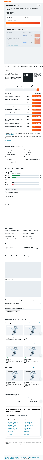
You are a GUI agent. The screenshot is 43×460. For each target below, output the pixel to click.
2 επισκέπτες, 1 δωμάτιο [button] (11, 20)
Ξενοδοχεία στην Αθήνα (28, 426)
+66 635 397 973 (9, 10)
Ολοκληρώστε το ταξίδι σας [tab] (22, 415)
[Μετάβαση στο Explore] (1, 13)
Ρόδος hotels (10, 432)
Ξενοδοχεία (12, 457)
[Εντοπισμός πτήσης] (1, 15)
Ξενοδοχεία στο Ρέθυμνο (28, 423)
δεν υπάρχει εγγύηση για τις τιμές (28, 444)
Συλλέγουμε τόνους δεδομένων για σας (23, 450)
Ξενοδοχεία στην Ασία (18, 457)
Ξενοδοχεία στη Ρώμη (11, 426)
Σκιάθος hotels (26, 434)
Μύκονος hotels (10, 431)
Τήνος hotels (26, 432)
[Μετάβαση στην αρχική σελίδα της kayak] (7, 1)
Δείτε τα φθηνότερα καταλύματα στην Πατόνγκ (33, 343)
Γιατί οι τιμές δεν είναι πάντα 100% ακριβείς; (23, 452)
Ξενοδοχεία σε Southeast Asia (9, 458)
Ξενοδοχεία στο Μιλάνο (28, 428)
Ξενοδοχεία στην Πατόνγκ (19, 458)
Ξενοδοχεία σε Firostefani (28, 429)
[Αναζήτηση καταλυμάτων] (1, 7)
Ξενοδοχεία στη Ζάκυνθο (28, 422)
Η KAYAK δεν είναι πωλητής (23, 448)
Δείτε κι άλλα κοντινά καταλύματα (35, 322)
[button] (2, 1)
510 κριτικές (12, 13)
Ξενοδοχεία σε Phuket (35, 457)
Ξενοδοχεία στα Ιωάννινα (12, 429)
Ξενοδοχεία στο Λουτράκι (12, 428)
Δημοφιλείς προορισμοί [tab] (11, 415)
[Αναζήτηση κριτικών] (24, 189)
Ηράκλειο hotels (26, 431)
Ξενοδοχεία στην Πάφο (12, 425)
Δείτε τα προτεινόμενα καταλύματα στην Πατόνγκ (34, 368)
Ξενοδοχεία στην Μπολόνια (28, 425)
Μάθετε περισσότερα (10, 134)
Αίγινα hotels (10, 434)
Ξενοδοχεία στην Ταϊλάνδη (27, 457)
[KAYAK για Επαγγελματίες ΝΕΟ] (1, 17)
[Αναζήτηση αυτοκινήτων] (1, 10)
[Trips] (1, 20)
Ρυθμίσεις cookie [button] (8, 140)
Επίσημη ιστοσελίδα (10, 12)
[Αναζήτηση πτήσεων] (1, 5)
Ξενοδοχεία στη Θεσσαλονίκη (13, 422)
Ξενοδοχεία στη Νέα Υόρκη (12, 423)
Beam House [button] (8, 381)
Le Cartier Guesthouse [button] (28, 381)
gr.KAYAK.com (7, 457)
